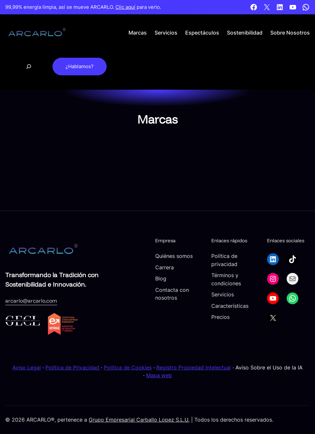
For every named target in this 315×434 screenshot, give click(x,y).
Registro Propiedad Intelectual (193, 367)
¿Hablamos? (80, 66)
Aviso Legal (26, 367)
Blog (160, 278)
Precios (220, 317)
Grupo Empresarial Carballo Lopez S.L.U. (139, 420)
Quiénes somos (174, 256)
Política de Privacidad (73, 367)
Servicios (222, 294)
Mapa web (159, 375)
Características (229, 306)
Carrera (164, 267)
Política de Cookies (128, 367)
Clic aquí (125, 7)
